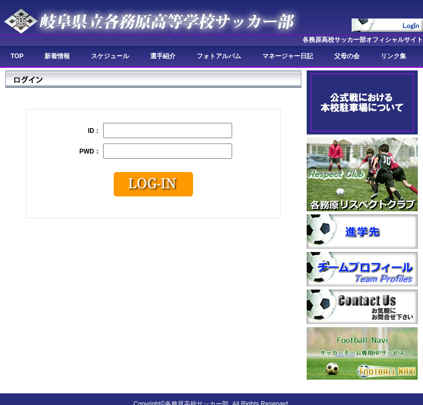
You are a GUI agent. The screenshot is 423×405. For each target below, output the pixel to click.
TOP (17, 56)
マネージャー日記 (287, 56)
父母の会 (347, 56)
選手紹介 (163, 56)
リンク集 (393, 56)
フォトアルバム (219, 56)
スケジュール (110, 56)
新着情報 (57, 56)
